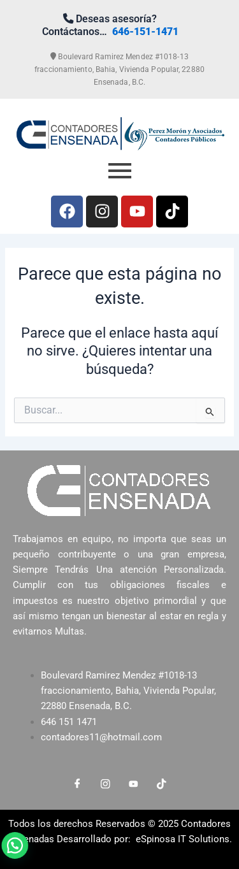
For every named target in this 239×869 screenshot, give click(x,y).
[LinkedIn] (133, 784)
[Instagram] (105, 784)
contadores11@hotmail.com (101, 737)
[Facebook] (77, 784)
